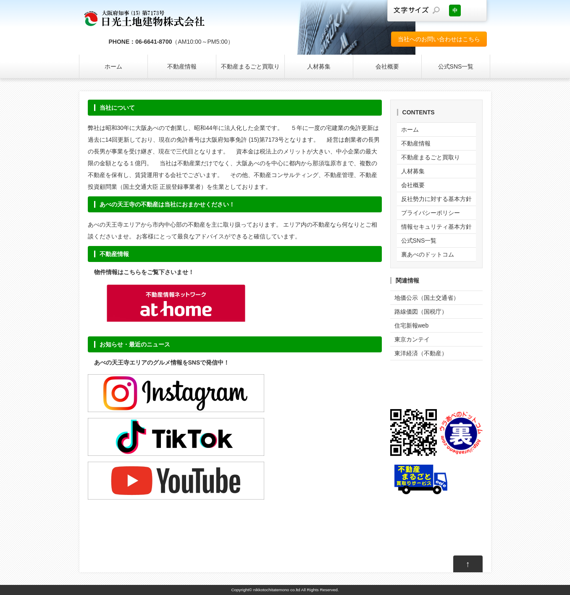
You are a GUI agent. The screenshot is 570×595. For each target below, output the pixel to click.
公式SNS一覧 (456, 66)
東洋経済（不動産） (420, 353)
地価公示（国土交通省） (426, 297)
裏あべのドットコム (427, 254)
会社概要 (387, 66)
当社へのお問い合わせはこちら (439, 39)
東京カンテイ (412, 339)
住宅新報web (411, 325)
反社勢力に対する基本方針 (436, 199)
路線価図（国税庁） (420, 311)
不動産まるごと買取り (250, 66)
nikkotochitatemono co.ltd (276, 589)
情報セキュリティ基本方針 (436, 226)
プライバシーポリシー (430, 212)
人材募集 (319, 66)
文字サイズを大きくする (473, 10)
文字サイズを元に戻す (455, 10)
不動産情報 (182, 66)
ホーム (113, 66)
